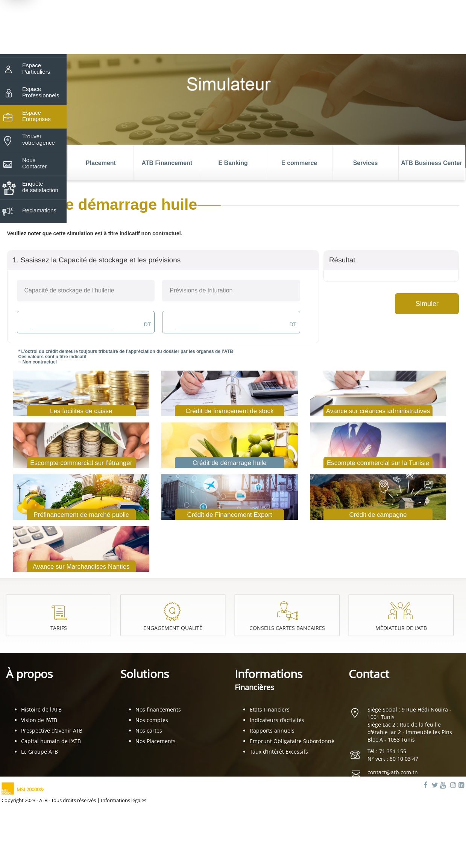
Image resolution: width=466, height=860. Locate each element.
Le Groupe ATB (39, 751)
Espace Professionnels (40, 92)
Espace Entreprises (36, 115)
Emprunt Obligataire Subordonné (292, 741)
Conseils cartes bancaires (287, 628)
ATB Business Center (431, 163)
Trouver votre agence (38, 139)
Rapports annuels (272, 730)
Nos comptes (151, 720)
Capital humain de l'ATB (51, 741)
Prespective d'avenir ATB (51, 730)
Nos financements (158, 709)
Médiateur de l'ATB (402, 628)
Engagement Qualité (173, 628)
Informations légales (123, 800)
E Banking (233, 163)
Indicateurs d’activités (277, 720)
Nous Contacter (34, 163)
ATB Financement (166, 163)
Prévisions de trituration (201, 290)
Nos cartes (148, 730)
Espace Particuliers (36, 68)
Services (365, 163)
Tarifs (58, 627)
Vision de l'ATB (39, 720)
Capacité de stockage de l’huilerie (69, 290)
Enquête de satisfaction (40, 186)
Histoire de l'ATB (41, 709)
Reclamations (39, 210)
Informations (268, 679)
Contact (369, 673)
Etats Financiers (270, 709)
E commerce (299, 163)
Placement (101, 163)
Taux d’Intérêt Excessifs (279, 751)
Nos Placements (155, 741)
